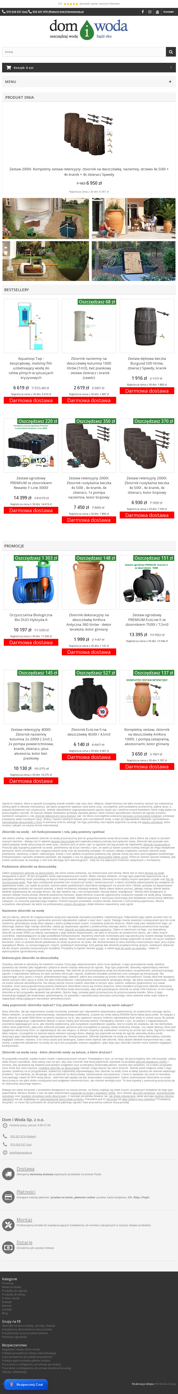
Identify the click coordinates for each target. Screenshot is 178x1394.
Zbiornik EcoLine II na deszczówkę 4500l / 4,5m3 (89, 732)
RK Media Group (165, 1384)
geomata (111, 1099)
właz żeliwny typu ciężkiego (138, 1099)
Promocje (8, 1283)
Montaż (24, 1220)
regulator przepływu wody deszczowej (43, 1096)
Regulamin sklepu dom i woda (21, 1349)
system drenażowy (74, 904)
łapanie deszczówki (63, 841)
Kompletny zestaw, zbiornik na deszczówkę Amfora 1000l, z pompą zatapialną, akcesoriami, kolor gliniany (146, 736)
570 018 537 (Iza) (21, 1144)
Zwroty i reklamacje (14, 1372)
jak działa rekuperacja (122, 1096)
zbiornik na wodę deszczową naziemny (88, 929)
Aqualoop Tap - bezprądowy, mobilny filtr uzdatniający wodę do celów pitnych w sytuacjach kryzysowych (31, 368)
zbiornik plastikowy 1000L (151, 1061)
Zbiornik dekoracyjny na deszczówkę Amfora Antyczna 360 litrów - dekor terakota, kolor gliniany (88, 622)
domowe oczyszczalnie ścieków (142, 816)
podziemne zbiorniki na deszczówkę (32, 872)
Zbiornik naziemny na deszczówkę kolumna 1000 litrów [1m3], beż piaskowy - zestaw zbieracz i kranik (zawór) (89, 368)
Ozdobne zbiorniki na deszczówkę (59, 1068)
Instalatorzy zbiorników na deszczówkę (27, 1329)
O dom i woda (10, 1298)
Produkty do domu (13, 1294)
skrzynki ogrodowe (144, 1093)
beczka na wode (154, 872)
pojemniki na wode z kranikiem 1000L (93, 1093)
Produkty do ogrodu (14, 1291)
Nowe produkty (11, 1287)
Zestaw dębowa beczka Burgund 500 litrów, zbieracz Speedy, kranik (147, 363)
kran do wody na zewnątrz (130, 948)
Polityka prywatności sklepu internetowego (29, 1353)
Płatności (26, 1192)
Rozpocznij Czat (26, 1384)
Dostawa (26, 1169)
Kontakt (169, 11)
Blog (4, 1313)
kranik (99, 948)
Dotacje (24, 1242)
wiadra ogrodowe (152, 822)
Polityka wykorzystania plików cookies (26, 1360)
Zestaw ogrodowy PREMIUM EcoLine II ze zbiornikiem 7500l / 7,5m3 (147, 619)
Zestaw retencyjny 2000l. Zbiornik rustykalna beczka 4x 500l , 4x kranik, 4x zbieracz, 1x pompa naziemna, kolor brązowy (89, 488)
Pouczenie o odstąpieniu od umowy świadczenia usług (36, 1368)
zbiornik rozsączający (156, 844)
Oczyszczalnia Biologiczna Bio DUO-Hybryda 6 (31, 617)
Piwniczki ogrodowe (14, 1337)
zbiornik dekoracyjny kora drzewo (55, 816)
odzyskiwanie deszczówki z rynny (22, 822)
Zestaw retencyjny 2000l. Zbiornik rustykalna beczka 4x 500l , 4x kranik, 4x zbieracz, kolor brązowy (146, 485)
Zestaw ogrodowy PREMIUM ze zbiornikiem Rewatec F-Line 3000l (31, 483)
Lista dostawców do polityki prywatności (27, 1357)
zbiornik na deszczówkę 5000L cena (105, 856)
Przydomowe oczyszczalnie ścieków (25, 1333)
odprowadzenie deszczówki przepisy (61, 1099)
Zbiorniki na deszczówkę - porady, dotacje (28, 1325)
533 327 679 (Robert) (23, 1136)
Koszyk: (24, 68)
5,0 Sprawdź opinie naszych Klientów (88, 4)
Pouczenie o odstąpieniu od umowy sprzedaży (31, 1364)
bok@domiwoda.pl (21, 1152)
